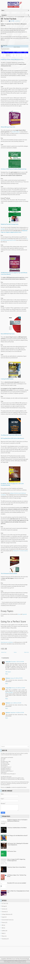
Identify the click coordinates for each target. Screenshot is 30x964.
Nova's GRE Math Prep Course (8, 333)
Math (3, 933)
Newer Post (3, 652)
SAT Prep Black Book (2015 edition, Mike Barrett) (12, 438)
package (3, 229)
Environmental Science (7, 919)
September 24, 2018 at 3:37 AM (17, 712)
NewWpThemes (11, 960)
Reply (6, 674)
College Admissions (6, 914)
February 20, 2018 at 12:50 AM (18, 688)
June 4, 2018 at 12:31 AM (15, 703)
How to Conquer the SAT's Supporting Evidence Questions (16, 860)
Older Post (26, 652)
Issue (19, 614)
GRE (11, 21)
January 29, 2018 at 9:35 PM (16, 678)
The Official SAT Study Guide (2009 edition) (11, 435)
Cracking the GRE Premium (7, 379)
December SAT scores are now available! (16, 883)
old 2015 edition (15, 131)
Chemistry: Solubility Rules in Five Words (16, 827)
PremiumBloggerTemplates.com (10, 961)
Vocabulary (4, 938)
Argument (24, 614)
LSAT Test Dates (9, 692)
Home (15, 652)
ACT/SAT (4, 903)
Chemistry (4, 911)
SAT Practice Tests (11, 851)
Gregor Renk (8, 688)
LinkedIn (8, 787)
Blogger (27, 958)
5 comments (17, 21)
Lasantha (24, 960)
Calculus (4, 909)
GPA (3, 925)
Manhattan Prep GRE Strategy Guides (9, 224)
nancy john (8, 661)
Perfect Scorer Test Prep (14, 958)
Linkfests (4, 930)
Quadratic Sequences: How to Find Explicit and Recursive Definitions (17, 820)
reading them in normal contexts (20, 550)
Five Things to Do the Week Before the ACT (17, 835)
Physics (3, 936)
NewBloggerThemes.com (21, 961)
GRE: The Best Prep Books (8, 18)
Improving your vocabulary (7, 642)
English (3, 917)
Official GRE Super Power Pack (8, 127)
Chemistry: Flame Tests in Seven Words (16, 867)
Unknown (8, 678)
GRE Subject (8, 672)
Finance (3, 922)
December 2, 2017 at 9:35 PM (17, 661)
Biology (3, 906)
